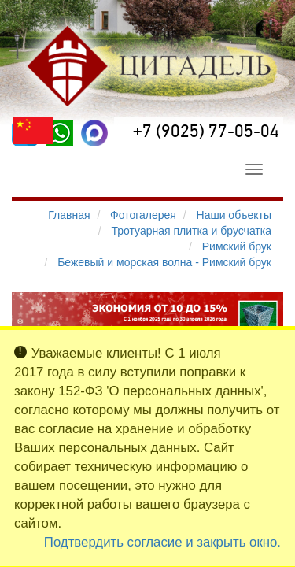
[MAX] (94, 133)
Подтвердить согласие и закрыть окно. (162, 542)
